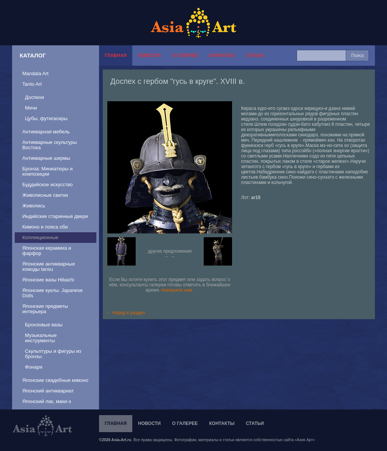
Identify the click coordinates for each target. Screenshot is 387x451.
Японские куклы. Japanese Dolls (52, 292)
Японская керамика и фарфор (46, 250)
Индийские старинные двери (55, 216)
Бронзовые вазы (43, 324)
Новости (149, 55)
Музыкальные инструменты (41, 337)
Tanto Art (32, 84)
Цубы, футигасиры (46, 118)
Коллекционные (40, 237)
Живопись (33, 206)
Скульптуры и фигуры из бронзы (53, 353)
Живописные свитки (45, 195)
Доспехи (34, 97)
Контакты (221, 55)
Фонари (33, 367)
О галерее (185, 55)
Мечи (31, 108)
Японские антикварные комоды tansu (48, 266)
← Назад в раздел (126, 312)
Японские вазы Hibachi (48, 280)
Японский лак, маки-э (46, 401)
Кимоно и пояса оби (45, 227)
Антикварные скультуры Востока (49, 144)
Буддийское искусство (47, 184)
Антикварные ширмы (46, 158)
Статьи (255, 55)
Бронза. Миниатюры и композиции (47, 171)
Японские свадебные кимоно (55, 380)
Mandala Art (35, 73)
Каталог (33, 55)
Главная (116, 55)
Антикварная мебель (46, 131)
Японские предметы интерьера (45, 308)
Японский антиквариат (48, 391)
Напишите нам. (177, 290)
